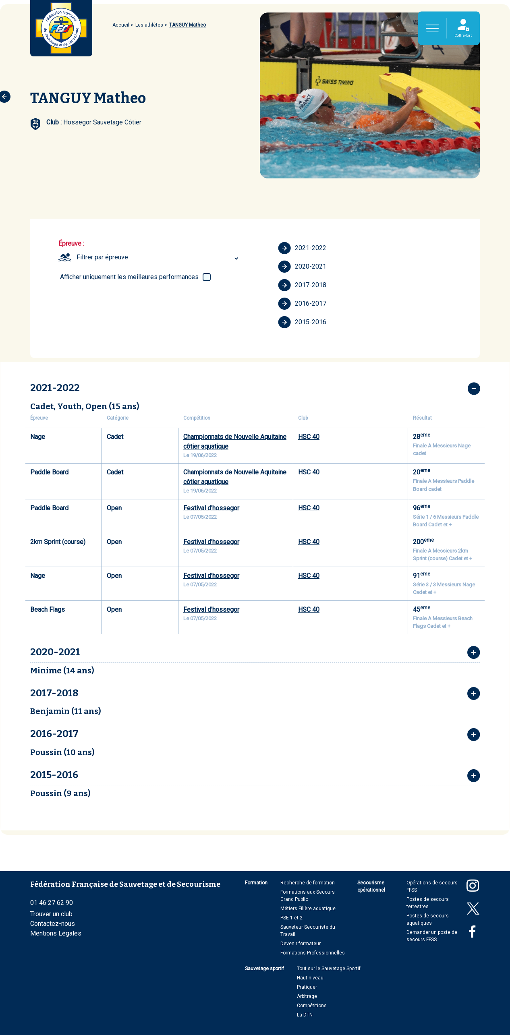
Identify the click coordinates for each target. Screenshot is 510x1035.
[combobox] (158, 257)
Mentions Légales (55, 933)
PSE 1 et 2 (291, 918)
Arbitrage (307, 996)
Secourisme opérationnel (371, 886)
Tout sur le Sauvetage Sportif (329, 968)
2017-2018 (302, 285)
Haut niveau (310, 978)
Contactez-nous (52, 923)
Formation (256, 883)
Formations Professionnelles (312, 953)
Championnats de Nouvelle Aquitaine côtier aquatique (234, 441)
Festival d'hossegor (211, 508)
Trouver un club (51, 914)
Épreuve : (71, 243)
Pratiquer (307, 987)
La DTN (305, 1015)
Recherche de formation (307, 883)
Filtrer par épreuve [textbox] (102, 257)
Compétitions (312, 1005)
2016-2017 (302, 303)
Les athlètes (149, 25)
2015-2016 (302, 322)
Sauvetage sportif (264, 968)
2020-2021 (302, 266)
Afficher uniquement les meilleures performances (129, 277)
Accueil (120, 25)
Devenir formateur (300, 943)
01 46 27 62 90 (51, 903)
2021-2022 (302, 248)
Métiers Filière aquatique (308, 908)
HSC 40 (308, 437)
